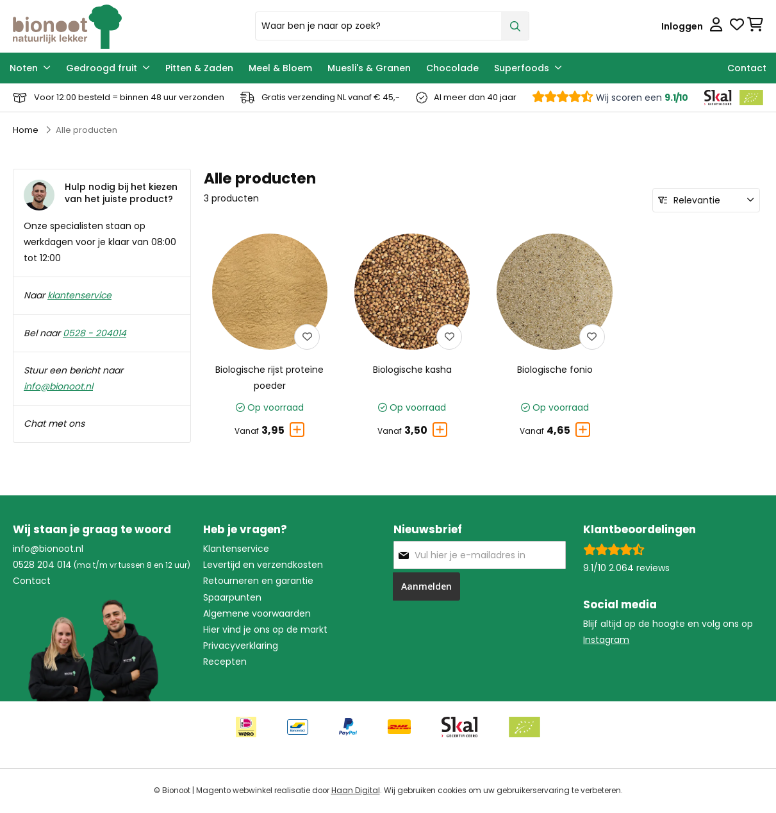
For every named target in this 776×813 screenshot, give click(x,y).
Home (25, 130)
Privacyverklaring (240, 645)
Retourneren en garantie (258, 580)
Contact (32, 580)
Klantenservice (236, 548)
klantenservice (79, 295)
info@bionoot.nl (58, 386)
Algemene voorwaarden (257, 613)
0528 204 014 (42, 564)
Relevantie (696, 200)
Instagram (606, 639)
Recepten (225, 661)
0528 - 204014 (94, 333)
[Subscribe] (426, 586)
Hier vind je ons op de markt (265, 629)
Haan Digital (355, 790)
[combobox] (392, 26)
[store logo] (129, 26)
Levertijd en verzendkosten (263, 564)
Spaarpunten (232, 597)
